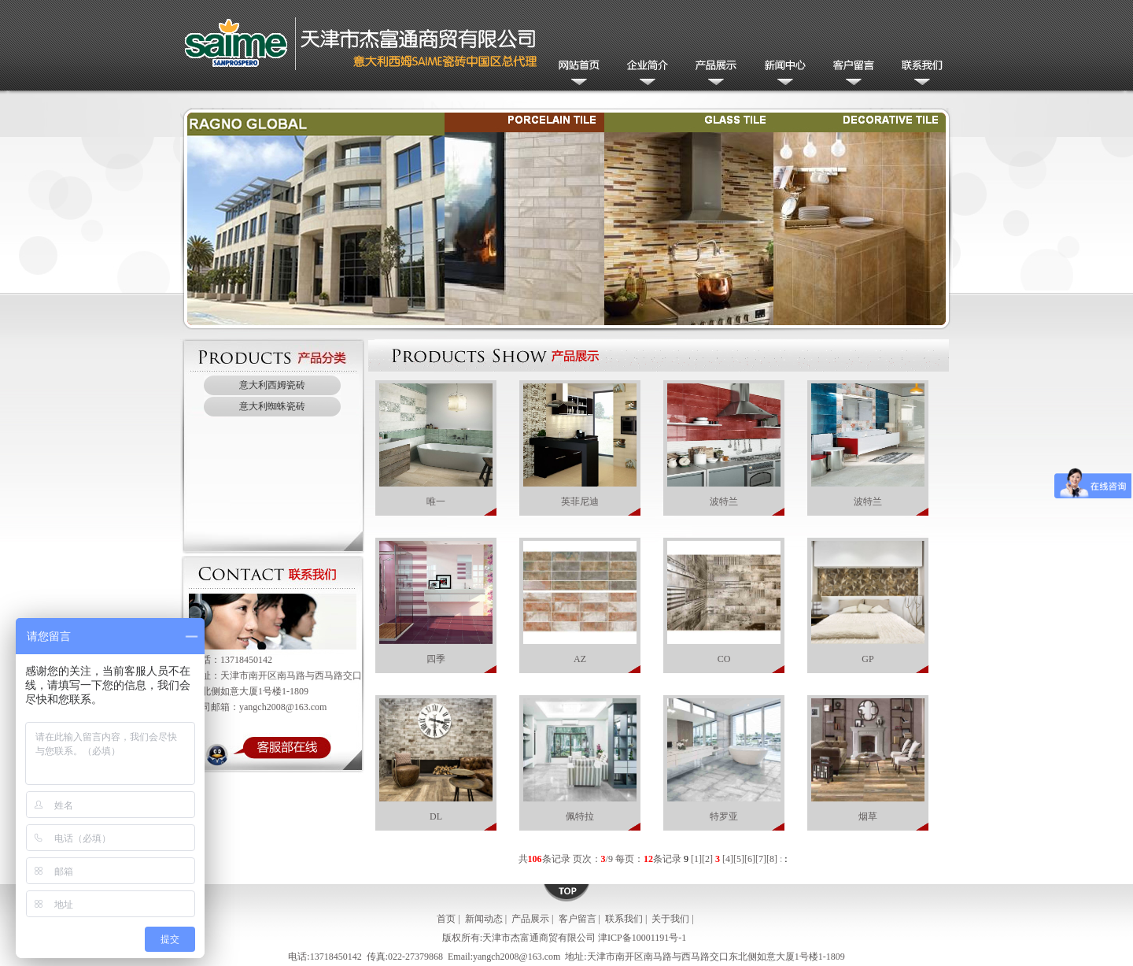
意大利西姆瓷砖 (272, 384)
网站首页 (576, 74)
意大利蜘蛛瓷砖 (272, 406)
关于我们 (670, 918)
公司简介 (645, 74)
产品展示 (713, 74)
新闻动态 (781, 74)
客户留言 (850, 74)
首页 (446, 918)
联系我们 (918, 74)
